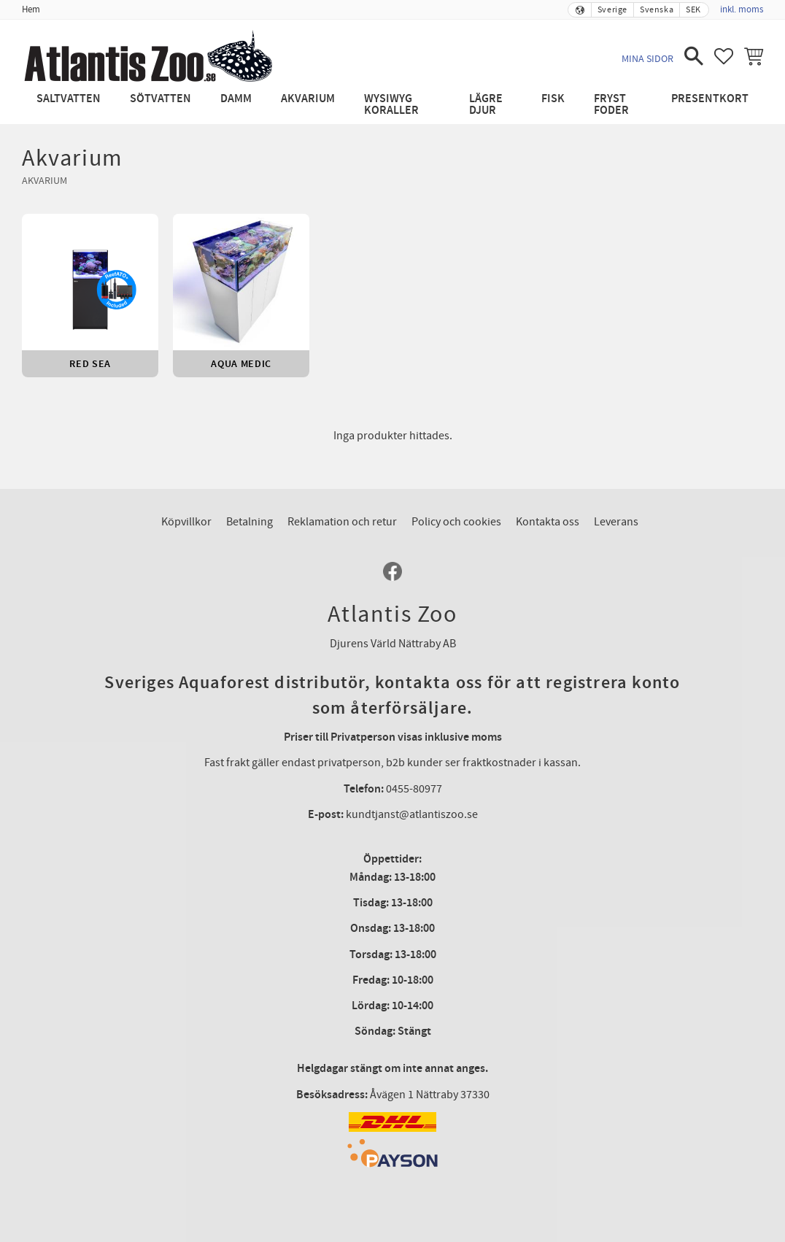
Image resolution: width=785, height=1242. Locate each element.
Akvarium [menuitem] (308, 99)
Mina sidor (647, 59)
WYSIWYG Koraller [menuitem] (391, 104)
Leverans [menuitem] (616, 521)
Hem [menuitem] (31, 9)
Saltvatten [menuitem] (68, 99)
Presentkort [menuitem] (710, 99)
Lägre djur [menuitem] (486, 104)
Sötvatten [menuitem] (160, 99)
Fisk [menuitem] (553, 99)
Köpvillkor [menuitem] (186, 521)
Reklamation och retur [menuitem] (342, 521)
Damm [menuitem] (236, 99)
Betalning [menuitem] (249, 521)
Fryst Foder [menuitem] (611, 104)
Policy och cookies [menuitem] (456, 521)
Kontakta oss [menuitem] (547, 521)
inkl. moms (741, 9)
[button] (693, 56)
